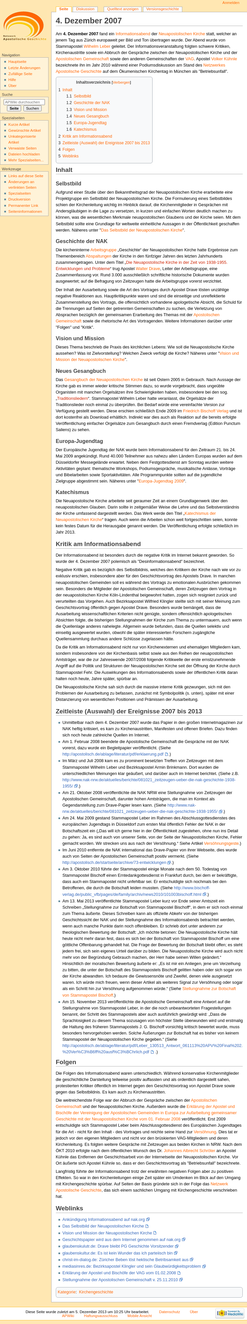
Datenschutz (169, 1312)
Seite (63, 9)
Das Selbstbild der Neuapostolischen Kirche (142, 230)
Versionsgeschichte (162, 9)
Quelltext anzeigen (122, 9)
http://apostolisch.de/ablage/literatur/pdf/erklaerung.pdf (112, 754)
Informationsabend (133, 34)
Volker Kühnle (224, 59)
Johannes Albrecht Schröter (189, 1150)
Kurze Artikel (18, 124)
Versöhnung (205, 1132)
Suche (7, 95)
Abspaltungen (99, 256)
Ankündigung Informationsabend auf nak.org (103, 1219)
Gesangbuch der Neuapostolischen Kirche (103, 379)
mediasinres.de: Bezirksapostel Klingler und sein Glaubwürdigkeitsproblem (131, 1266)
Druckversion (19, 199)
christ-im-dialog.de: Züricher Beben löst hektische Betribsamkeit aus (125, 1259)
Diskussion (85, 9)
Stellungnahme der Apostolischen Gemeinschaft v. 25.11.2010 (120, 1280)
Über (12, 86)
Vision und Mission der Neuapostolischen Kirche (107, 1233)
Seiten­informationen (25, 211)
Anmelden (231, 3)
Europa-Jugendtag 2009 (161, 481)
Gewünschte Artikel (24, 130)
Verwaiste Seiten (22, 148)
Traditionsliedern (72, 398)
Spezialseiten (19, 193)
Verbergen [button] (121, 82)
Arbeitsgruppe (103, 250)
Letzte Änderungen (24, 68)
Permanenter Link (23, 205)
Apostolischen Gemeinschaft (82, 59)
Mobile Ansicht (139, 1316)
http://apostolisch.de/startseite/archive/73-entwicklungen (114, 862)
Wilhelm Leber (97, 46)
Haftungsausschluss (101, 1316)
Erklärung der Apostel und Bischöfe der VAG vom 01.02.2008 (119, 1273)
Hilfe (12, 80)
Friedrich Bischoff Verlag (205, 411)
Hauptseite (17, 62)
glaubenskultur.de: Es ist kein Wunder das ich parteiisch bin (117, 1253)
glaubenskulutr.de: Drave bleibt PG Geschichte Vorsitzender (118, 1246)
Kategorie (67, 1292)
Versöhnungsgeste (221, 843)
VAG (189, 59)
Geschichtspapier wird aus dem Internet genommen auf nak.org (121, 1239)
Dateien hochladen (24, 154)
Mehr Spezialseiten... (26, 160)
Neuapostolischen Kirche (182, 34)
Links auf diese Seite (25, 176)
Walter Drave (148, 268)
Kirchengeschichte (96, 1292)
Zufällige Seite (20, 74)
